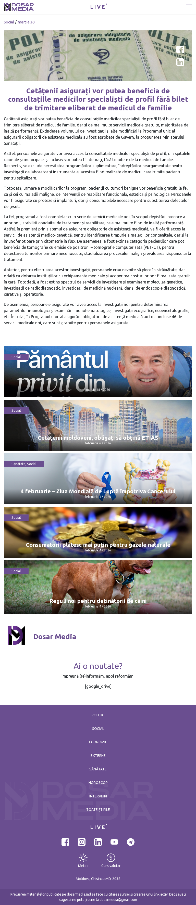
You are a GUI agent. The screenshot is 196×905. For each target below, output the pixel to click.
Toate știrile (98, 810)
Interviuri (98, 796)
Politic (98, 715)
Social (9, 22)
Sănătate (18, 464)
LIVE (98, 7)
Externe (98, 756)
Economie (98, 742)
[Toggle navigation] (189, 6)
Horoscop (98, 783)
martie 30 (26, 22)
